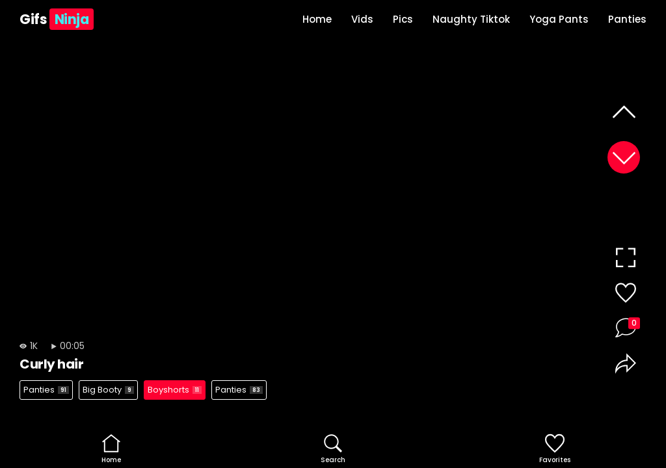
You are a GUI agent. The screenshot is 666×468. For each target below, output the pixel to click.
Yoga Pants (559, 19)
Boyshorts (175, 390)
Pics (403, 19)
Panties (627, 19)
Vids (362, 19)
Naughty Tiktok (471, 19)
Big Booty (108, 390)
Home (317, 19)
